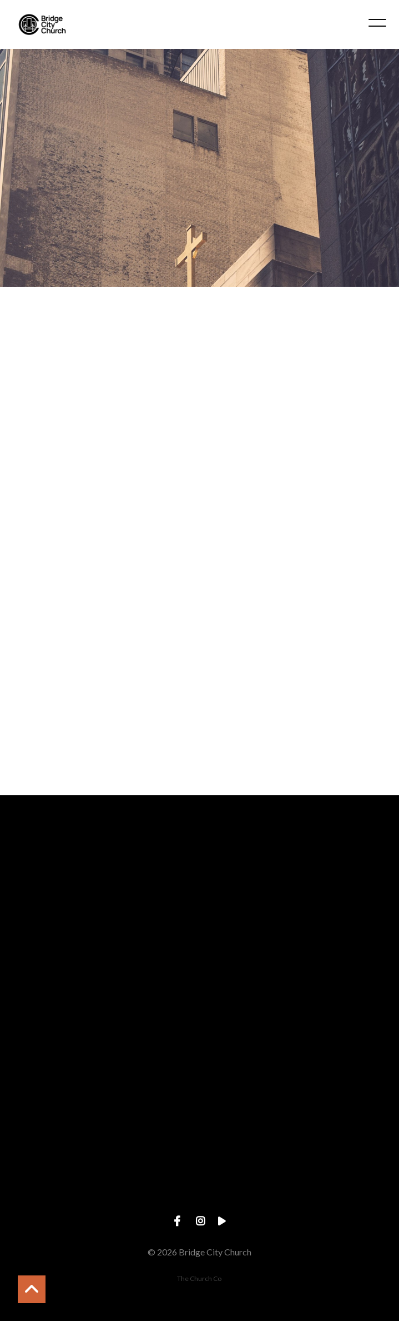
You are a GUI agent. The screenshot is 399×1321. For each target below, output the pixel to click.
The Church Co (199, 1278)
